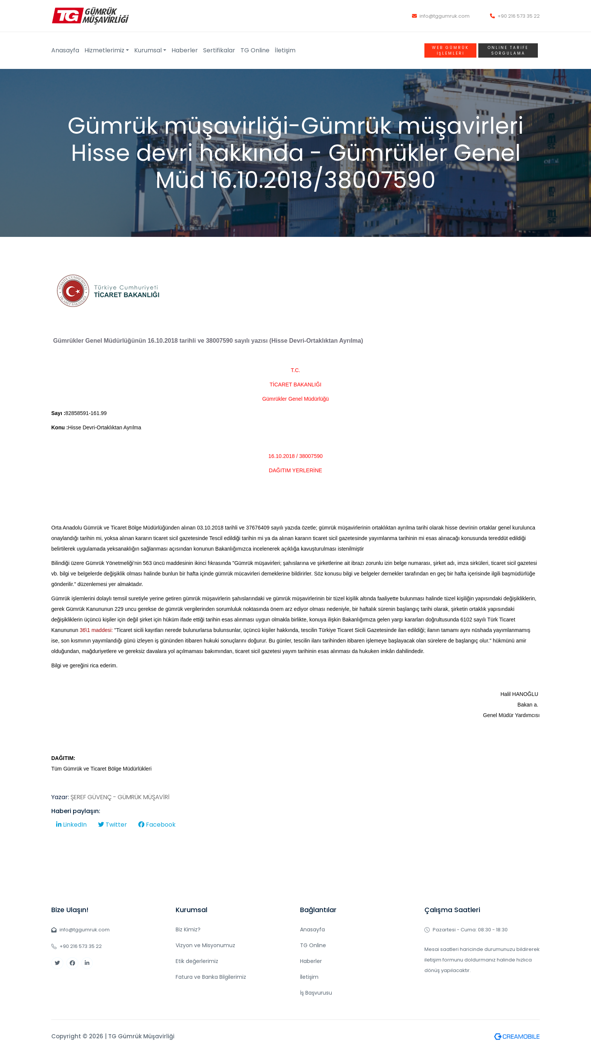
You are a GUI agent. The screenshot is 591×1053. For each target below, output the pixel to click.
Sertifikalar (219, 50)
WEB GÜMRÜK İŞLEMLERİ (450, 50)
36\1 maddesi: (96, 630)
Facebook (157, 824)
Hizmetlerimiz (104, 50)
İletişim (285, 50)
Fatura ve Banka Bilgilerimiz (211, 977)
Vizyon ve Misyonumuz (205, 945)
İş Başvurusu (316, 993)
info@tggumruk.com (441, 16)
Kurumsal (148, 50)
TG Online (254, 50)
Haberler (184, 50)
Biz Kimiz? (188, 929)
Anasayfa (65, 50)
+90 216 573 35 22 (515, 16)
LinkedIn (71, 824)
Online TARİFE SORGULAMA (508, 50)
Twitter (112, 824)
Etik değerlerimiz (197, 961)
